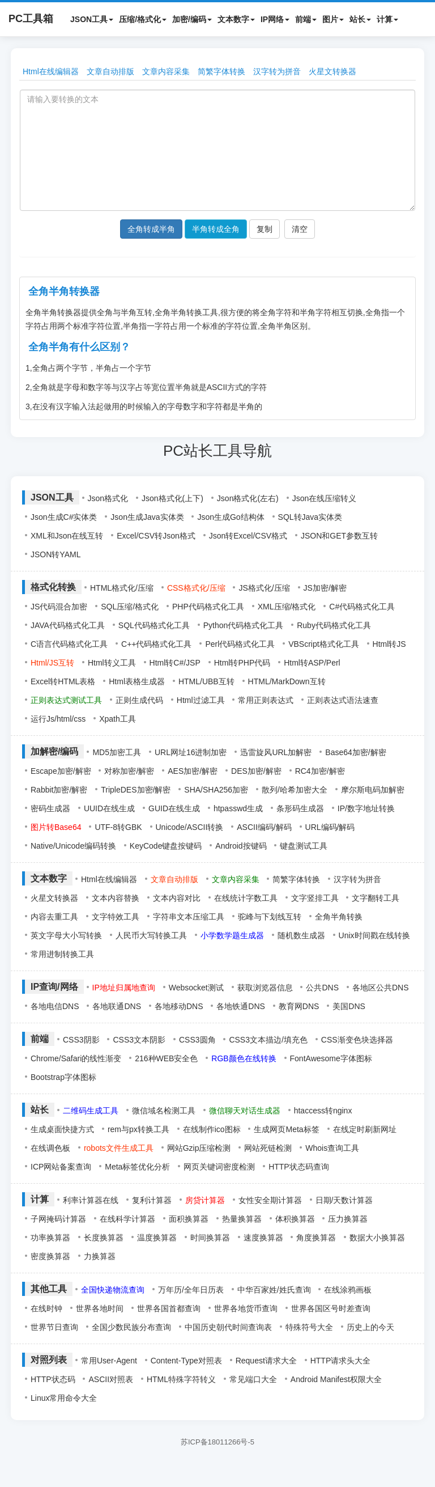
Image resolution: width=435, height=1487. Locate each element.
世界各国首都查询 (169, 1308)
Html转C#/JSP (175, 662)
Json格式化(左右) (248, 498)
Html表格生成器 (137, 681)
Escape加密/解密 (61, 771)
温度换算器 (157, 1237)
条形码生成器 (300, 808)
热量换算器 (242, 1218)
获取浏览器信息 (265, 987)
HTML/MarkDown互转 (287, 681)
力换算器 (100, 1256)
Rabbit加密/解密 (59, 789)
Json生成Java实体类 (147, 517)
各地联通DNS (116, 1006)
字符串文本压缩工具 (188, 916)
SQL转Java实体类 (310, 517)
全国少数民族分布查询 (131, 1327)
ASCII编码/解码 (264, 827)
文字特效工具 (115, 916)
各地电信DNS (55, 1006)
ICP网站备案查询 (61, 1166)
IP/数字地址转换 (366, 808)
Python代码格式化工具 (243, 625)
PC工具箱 (30, 18)
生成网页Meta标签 (286, 1129)
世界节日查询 (54, 1327)
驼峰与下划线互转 (269, 916)
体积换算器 (295, 1218)
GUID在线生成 (174, 808)
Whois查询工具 (332, 1148)
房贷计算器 (205, 1200)
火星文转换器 (332, 71)
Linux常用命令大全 (64, 1398)
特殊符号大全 (309, 1327)
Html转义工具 (112, 662)
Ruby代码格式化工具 (334, 625)
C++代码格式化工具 (156, 644)
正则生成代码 (139, 700)
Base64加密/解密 (355, 752)
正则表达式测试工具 (66, 700)
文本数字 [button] (236, 19)
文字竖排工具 (315, 898)
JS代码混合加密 (59, 606)
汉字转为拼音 (277, 71)
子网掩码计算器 (58, 1218)
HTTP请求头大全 (340, 1360)
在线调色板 (50, 1148)
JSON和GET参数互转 (339, 535)
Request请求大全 (266, 1360)
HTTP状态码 (53, 1379)
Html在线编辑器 (51, 71)
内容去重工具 (54, 916)
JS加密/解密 (325, 587)
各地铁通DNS (240, 1006)
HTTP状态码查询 (298, 1166)
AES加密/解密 (193, 771)
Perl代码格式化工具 (240, 644)
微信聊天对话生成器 (244, 1110)
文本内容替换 (115, 898)
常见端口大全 (253, 1379)
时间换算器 (210, 1237)
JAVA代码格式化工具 (68, 625)
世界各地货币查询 (246, 1308)
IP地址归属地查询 (123, 987)
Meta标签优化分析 (137, 1166)
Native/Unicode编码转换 (73, 845)
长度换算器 (103, 1237)
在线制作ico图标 (212, 1129)
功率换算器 (50, 1237)
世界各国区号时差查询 (330, 1308)
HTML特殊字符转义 (181, 1379)
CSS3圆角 (197, 1039)
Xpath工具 (117, 718)
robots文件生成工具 (118, 1148)
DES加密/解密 (256, 771)
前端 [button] (306, 19)
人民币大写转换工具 (151, 935)
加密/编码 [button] (192, 19)
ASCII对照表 (110, 1379)
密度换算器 (50, 1256)
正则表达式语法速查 (342, 700)
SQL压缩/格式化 (130, 606)
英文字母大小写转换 (66, 935)
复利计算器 (152, 1200)
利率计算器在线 (90, 1200)
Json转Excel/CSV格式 (248, 535)
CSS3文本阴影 (139, 1039)
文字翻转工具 (375, 898)
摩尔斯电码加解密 (372, 789)
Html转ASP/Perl (312, 662)
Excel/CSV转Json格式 (156, 535)
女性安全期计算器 (270, 1200)
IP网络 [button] (275, 19)
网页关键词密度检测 (219, 1166)
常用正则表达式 (265, 700)
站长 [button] (360, 19)
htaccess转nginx (323, 1110)
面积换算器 (188, 1218)
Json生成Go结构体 (230, 517)
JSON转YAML (55, 554)
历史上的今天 (370, 1327)
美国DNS (348, 1006)
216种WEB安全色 (166, 1058)
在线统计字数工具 (246, 898)
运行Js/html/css (58, 718)
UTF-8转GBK (118, 827)
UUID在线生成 (109, 808)
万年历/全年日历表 (191, 1289)
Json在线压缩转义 (324, 498)
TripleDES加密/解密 (135, 789)
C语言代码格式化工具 (69, 644)
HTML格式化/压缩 (121, 587)
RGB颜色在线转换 (243, 1058)
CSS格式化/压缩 (196, 587)
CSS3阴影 (81, 1039)
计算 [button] (387, 19)
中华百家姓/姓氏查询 (274, 1289)
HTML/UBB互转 (206, 681)
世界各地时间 (99, 1308)
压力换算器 (348, 1218)
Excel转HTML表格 (63, 681)
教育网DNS (299, 1006)
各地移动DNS (179, 1006)
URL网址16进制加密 (191, 752)
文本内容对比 (177, 898)
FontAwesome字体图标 (331, 1058)
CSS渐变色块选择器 (357, 1039)
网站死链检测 (268, 1148)
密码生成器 (50, 808)
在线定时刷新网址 (364, 1129)
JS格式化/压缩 (263, 587)
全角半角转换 (338, 916)
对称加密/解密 (129, 771)
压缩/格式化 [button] (143, 19)
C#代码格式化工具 (362, 606)
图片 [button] (333, 19)
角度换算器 (316, 1237)
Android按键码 (240, 845)
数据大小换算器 (377, 1237)
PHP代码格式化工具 (208, 606)
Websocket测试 (196, 987)
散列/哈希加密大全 (294, 789)
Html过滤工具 (201, 700)
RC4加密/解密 (320, 771)
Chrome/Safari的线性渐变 (76, 1058)
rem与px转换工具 (138, 1129)
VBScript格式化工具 (323, 644)
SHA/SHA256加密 (216, 789)
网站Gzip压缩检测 (199, 1148)
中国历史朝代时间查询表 (228, 1327)
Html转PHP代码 (242, 662)
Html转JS (389, 644)
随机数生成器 (301, 935)
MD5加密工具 (116, 752)
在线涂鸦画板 (348, 1289)
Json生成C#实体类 (64, 517)
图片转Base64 (56, 827)
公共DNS (322, 987)
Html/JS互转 (52, 662)
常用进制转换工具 (62, 954)
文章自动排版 (110, 71)
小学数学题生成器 (232, 935)
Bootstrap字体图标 (63, 1077)
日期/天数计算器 (344, 1200)
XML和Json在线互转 (67, 535)
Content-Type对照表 (186, 1360)
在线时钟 (46, 1308)
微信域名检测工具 (163, 1110)
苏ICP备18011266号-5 (217, 1442)
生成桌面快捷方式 (62, 1129)
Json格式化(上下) (172, 498)
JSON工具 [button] (91, 19)
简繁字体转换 (221, 71)
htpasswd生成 (238, 808)
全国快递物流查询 (112, 1289)
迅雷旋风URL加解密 (276, 752)
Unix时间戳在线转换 (374, 935)
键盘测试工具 (303, 845)
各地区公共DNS (380, 987)
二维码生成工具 (90, 1110)
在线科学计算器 (127, 1218)
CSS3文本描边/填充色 (268, 1039)
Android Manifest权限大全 (336, 1379)
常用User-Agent (109, 1360)
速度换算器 (263, 1237)
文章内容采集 (166, 71)
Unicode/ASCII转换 (190, 827)
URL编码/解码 (330, 827)
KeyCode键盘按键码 (166, 845)
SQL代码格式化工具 (154, 625)
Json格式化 (108, 498)
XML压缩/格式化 (287, 606)
